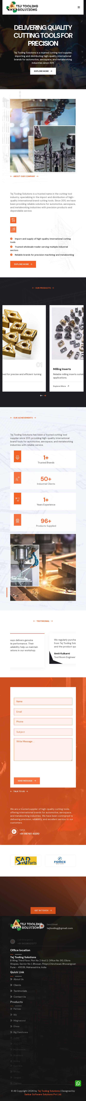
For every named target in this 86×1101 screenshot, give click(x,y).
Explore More (43, 71)
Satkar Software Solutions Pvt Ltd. (43, 1094)
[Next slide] (41, 395)
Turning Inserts (15, 369)
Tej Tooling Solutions (49, 1090)
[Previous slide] (45, 395)
